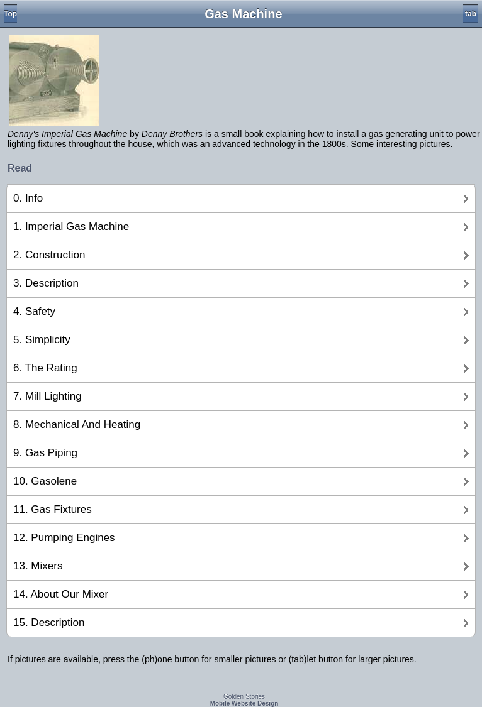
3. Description (46, 283)
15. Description (48, 622)
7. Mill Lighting (47, 396)
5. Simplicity (41, 340)
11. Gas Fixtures (52, 509)
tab (470, 13)
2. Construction (49, 255)
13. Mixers (37, 566)
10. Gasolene (45, 481)
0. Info (28, 198)
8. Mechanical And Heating (76, 424)
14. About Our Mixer (60, 594)
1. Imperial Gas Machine (71, 227)
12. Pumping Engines (64, 538)
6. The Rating (45, 368)
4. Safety (34, 311)
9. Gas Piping (45, 453)
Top (10, 13)
